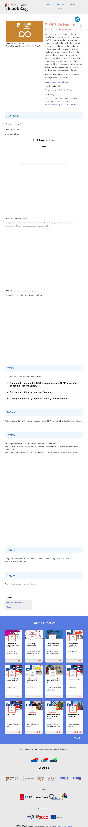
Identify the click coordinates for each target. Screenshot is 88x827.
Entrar (60, 8)
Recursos (48, 4)
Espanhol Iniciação (52, 104)
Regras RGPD (28, 749)
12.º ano (69, 90)
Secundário (49, 101)
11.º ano (62, 90)
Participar (57, 749)
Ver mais (77, 738)
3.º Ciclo (48, 98)
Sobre (21, 749)
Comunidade (60, 4)
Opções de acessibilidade (45, 749)
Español (33, 584)
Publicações (64, 749)
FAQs (35, 749)
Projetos (73, 4)
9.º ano (47, 90)
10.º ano (54, 90)
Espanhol (74, 104)
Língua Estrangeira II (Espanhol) (65, 98)
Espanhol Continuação (63, 101)
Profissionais (65, 104)
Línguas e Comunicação (59, 82)
